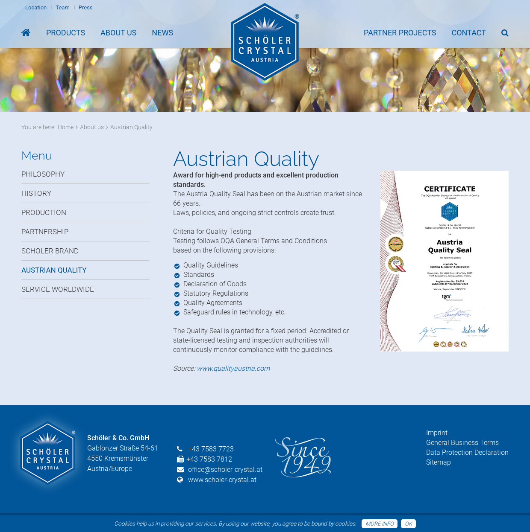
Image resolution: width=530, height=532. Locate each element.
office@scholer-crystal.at (225, 469)
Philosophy (43, 174)
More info (379, 523)
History (36, 193)
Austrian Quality (131, 127)
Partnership (44, 231)
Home (66, 127)
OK (408, 523)
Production (43, 212)
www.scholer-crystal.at (222, 480)
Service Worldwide (57, 289)
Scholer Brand (50, 251)
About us (92, 127)
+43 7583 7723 (211, 449)
